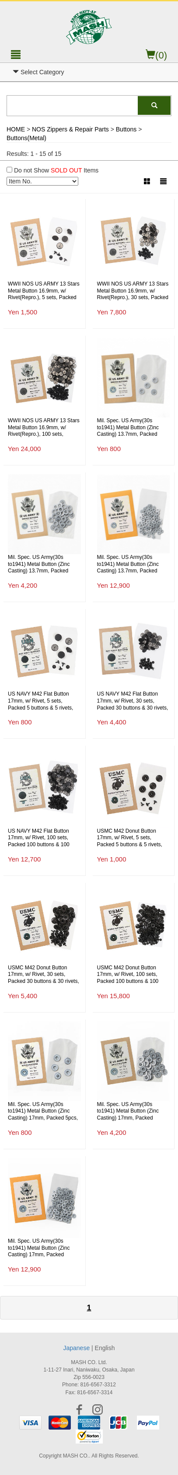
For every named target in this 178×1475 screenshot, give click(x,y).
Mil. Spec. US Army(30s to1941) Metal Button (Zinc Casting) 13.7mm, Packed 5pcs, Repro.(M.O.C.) (128, 427)
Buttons (126, 129)
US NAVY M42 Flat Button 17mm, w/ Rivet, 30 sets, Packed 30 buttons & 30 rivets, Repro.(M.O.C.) (132, 701)
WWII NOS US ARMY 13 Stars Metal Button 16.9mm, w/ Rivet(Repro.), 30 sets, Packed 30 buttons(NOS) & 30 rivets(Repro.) (133, 291)
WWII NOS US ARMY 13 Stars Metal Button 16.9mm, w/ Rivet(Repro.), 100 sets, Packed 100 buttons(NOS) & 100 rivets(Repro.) (44, 427)
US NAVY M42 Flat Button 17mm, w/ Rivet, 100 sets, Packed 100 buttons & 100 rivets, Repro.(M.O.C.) (39, 838)
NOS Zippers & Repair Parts (70, 129)
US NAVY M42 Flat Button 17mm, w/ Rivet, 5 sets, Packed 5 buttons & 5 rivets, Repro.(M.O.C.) (40, 701)
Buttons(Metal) (26, 137)
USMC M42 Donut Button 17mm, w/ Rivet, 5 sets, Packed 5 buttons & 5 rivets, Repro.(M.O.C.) (129, 838)
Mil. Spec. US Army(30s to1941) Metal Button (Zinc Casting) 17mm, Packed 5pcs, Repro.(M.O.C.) (43, 1111)
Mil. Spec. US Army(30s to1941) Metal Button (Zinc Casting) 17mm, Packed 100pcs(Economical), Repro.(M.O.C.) (41, 1248)
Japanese (76, 1347)
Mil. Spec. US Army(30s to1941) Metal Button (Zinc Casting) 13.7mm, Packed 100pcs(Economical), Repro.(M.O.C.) (130, 564)
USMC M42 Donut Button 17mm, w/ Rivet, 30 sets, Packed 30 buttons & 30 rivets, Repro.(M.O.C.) (43, 975)
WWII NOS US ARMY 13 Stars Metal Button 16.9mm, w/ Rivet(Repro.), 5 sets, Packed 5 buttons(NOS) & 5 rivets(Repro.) (44, 291)
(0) (156, 55)
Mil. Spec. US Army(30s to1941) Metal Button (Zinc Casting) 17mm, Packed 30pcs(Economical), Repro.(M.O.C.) (129, 1111)
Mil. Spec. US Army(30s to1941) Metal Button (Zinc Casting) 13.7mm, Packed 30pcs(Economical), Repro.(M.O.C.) (39, 564)
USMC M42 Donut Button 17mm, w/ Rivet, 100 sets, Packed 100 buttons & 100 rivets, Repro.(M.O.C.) (128, 975)
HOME (16, 129)
